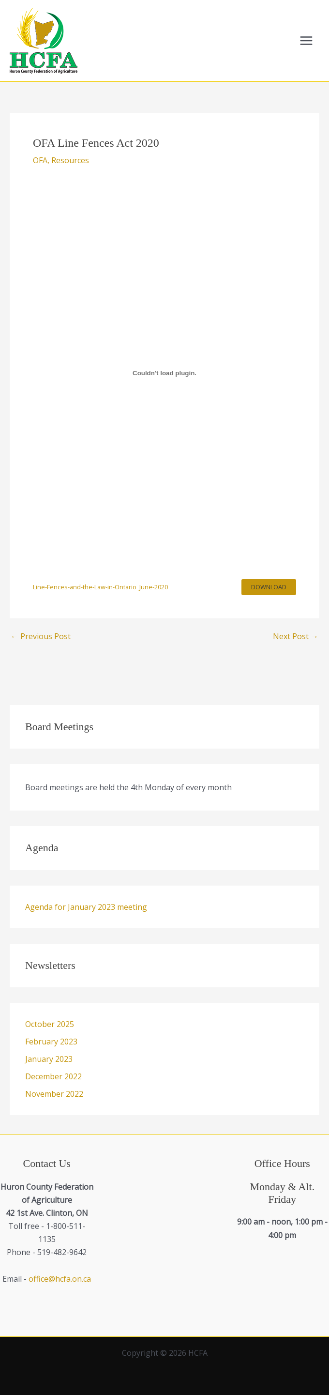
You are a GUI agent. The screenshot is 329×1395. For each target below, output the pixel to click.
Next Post (295, 636)
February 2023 (51, 1041)
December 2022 (53, 1076)
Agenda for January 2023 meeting (86, 907)
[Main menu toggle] (306, 41)
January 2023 (49, 1059)
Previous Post (41, 636)
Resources (70, 160)
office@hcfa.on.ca (60, 1278)
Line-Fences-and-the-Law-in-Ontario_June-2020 (100, 587)
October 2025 (49, 1024)
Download (268, 587)
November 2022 (54, 1093)
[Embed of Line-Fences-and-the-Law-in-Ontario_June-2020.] (164, 373)
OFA (40, 160)
